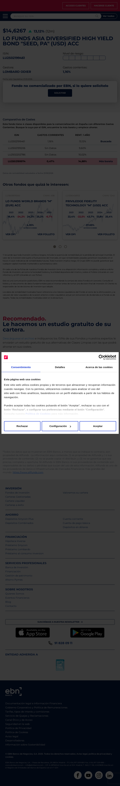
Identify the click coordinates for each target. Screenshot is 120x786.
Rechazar (22, 426)
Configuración (60, 426)
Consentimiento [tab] (21, 367)
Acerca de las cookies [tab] (99, 367)
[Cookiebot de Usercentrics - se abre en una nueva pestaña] (101, 357)
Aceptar (98, 426)
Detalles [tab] (60, 367)
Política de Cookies (38, 413)
